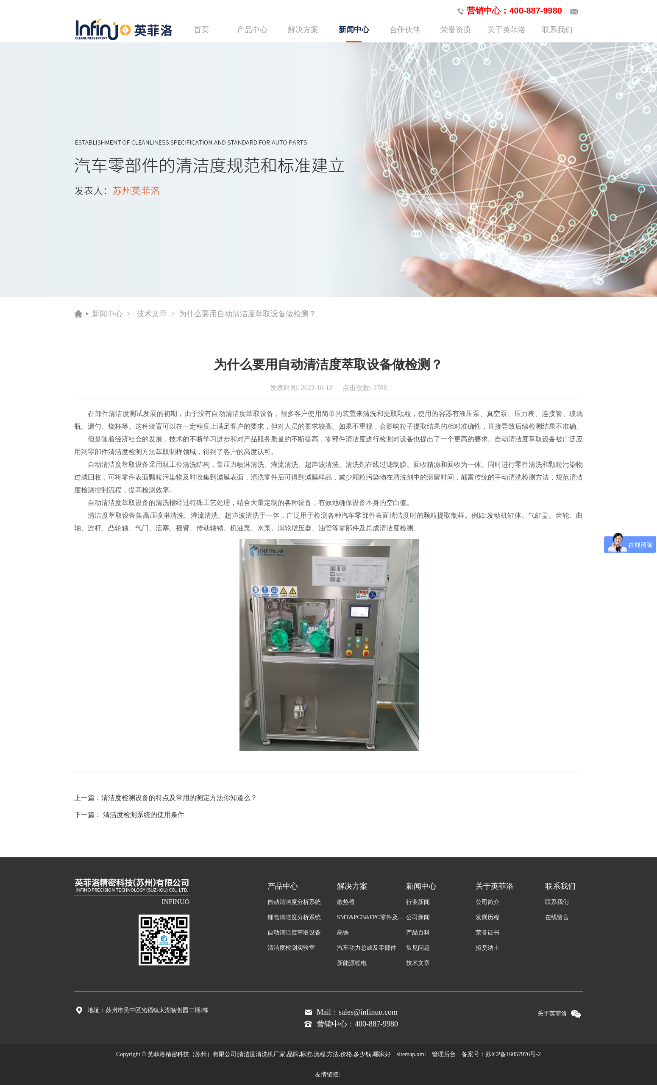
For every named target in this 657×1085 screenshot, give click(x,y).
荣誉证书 (487, 932)
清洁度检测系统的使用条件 (143, 814)
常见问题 (418, 948)
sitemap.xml (411, 1054)
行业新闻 (418, 902)
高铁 (343, 932)
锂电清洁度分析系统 (294, 917)
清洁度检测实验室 (291, 948)
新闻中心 (354, 33)
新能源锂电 (352, 963)
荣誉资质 (455, 29)
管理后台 (444, 1054)
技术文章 (151, 314)
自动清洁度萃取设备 (294, 932)
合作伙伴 (405, 29)
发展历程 (487, 917)
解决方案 (303, 29)
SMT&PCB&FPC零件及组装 (371, 917)
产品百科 (418, 932)
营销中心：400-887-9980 (508, 11)
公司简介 (487, 902)
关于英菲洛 (506, 29)
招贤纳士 (487, 948)
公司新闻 (418, 917)
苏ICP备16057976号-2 (513, 1054)
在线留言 (557, 917)
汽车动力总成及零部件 (366, 948)
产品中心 (252, 29)
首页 (201, 29)
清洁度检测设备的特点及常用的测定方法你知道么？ (179, 797)
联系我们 (557, 29)
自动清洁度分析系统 (294, 902)
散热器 (346, 902)
